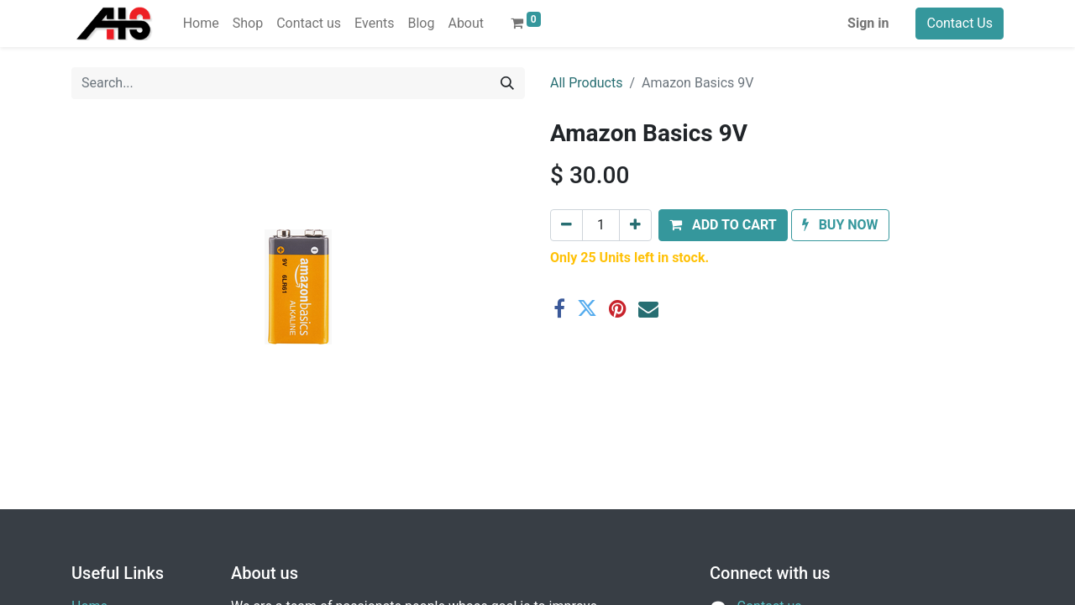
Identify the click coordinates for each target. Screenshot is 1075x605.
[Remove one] (566, 225)
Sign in (868, 23)
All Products (586, 83)
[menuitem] (201, 23)
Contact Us (959, 23)
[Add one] (635, 225)
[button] (723, 225)
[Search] (507, 83)
